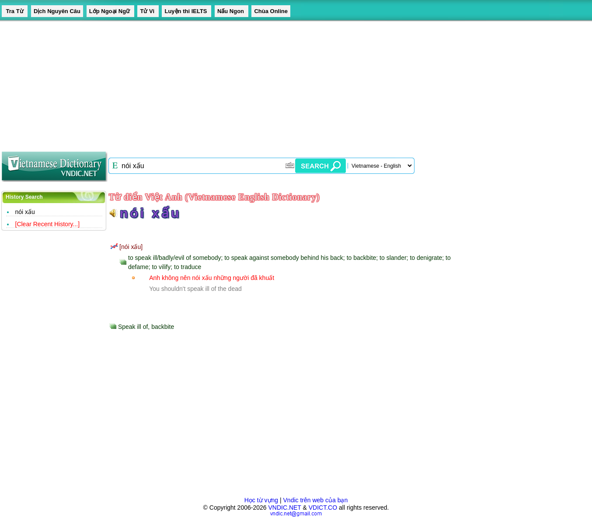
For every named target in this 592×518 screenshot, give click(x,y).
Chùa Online (271, 11)
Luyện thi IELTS (186, 11)
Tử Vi (148, 11)
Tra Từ (14, 11)
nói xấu (25, 211)
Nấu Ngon (231, 11)
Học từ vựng (261, 500)
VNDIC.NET (284, 507)
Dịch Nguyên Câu (57, 11)
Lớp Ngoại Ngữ (110, 11)
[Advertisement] (262, 83)
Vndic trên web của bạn (315, 500)
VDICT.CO (323, 507)
